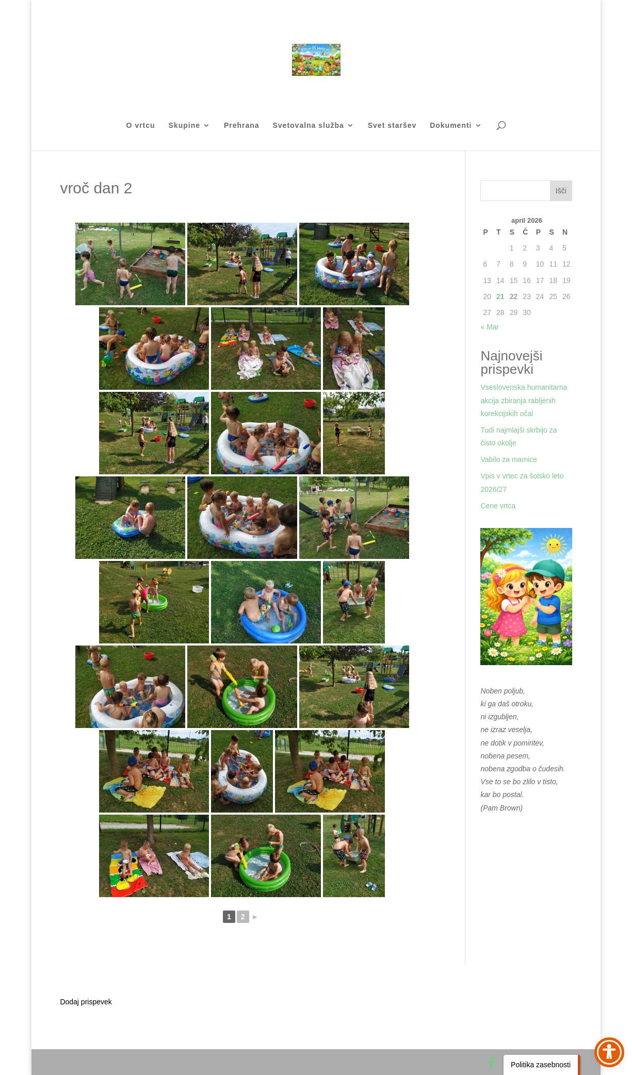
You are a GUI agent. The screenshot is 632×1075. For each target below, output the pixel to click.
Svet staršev (392, 125)
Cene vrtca (497, 506)
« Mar (489, 327)
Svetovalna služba (308, 125)
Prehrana (242, 125)
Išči (561, 191)
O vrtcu (140, 125)
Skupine (184, 125)
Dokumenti (451, 125)
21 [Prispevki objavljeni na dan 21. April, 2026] (500, 296)
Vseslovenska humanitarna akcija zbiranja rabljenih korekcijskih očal (523, 400)
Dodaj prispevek (85, 1002)
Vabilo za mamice (508, 459)
